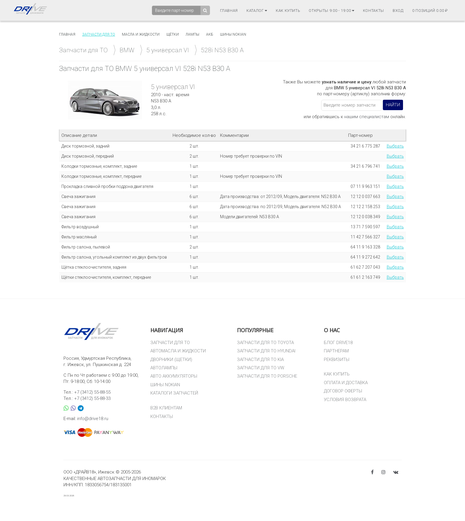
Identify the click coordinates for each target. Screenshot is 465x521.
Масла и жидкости (141, 34)
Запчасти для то (98, 34)
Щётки (172, 34)
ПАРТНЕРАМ (336, 351)
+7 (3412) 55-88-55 (92, 392)
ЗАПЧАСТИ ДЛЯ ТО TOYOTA (265, 342)
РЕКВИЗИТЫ (336, 359)
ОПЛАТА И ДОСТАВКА (346, 382)
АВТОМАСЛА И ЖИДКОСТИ (178, 351)
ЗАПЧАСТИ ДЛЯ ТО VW (260, 367)
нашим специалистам (366, 116)
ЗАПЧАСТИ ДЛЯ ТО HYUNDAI (266, 351)
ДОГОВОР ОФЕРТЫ (343, 391)
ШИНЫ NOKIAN (165, 384)
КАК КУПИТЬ (337, 374)
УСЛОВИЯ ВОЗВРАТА (345, 399)
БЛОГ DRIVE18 (338, 342)
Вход (398, 10)
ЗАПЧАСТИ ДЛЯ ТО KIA (260, 359)
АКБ (209, 34)
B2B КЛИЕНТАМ (166, 408)
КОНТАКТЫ (161, 416)
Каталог (256, 10)
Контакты (373, 10)
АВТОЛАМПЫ (163, 367)
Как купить (288, 10)
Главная (229, 10)
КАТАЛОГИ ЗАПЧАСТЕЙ (174, 393)
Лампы (192, 34)
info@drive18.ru (92, 418)
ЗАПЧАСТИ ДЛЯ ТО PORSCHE (267, 376)
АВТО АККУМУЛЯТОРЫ (173, 376)
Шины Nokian (233, 34)
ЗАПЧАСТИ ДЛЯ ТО (170, 342)
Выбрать (395, 146)
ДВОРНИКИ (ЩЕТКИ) (171, 359)
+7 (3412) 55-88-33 (92, 398)
